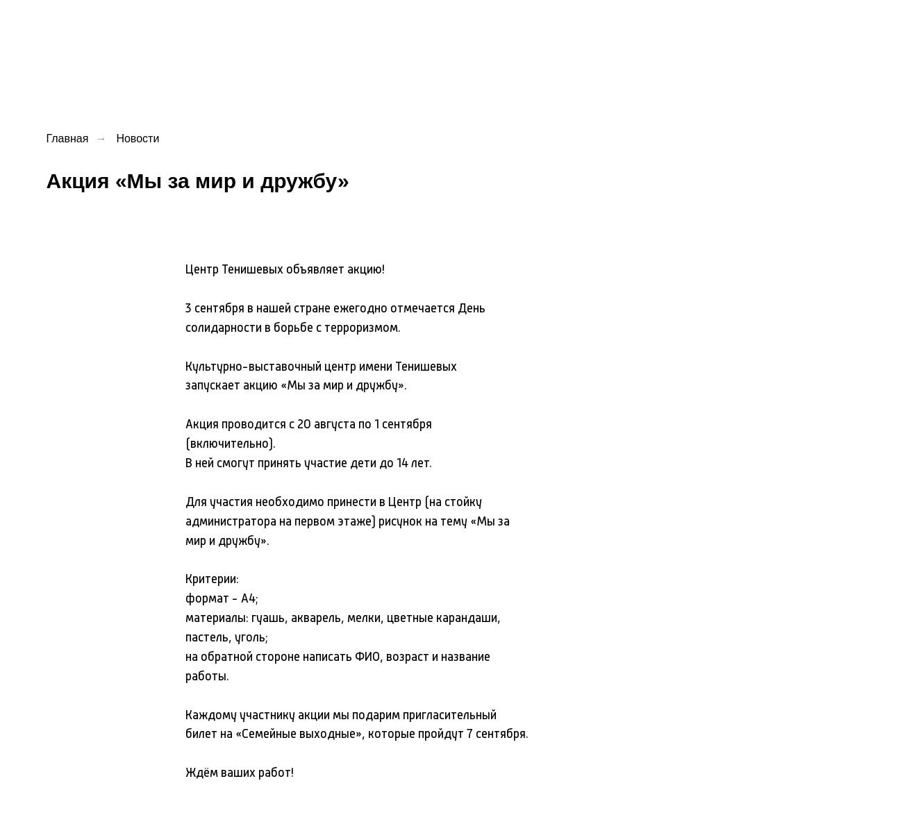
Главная (68, 138)
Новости (137, 138)
